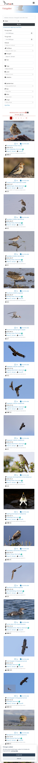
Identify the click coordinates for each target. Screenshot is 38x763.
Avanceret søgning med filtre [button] (12, 27)
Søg (19, 24)
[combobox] (19, 45)
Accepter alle (19, 754)
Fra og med (8, 30)
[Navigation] (34, 2)
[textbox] (19, 45)
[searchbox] (19, 68)
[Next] (23, 118)
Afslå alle (19, 758)
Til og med (8, 36)
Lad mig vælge (14, 751)
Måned (7, 43)
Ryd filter (7, 105)
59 (26, 118)
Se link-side (24, 143)
